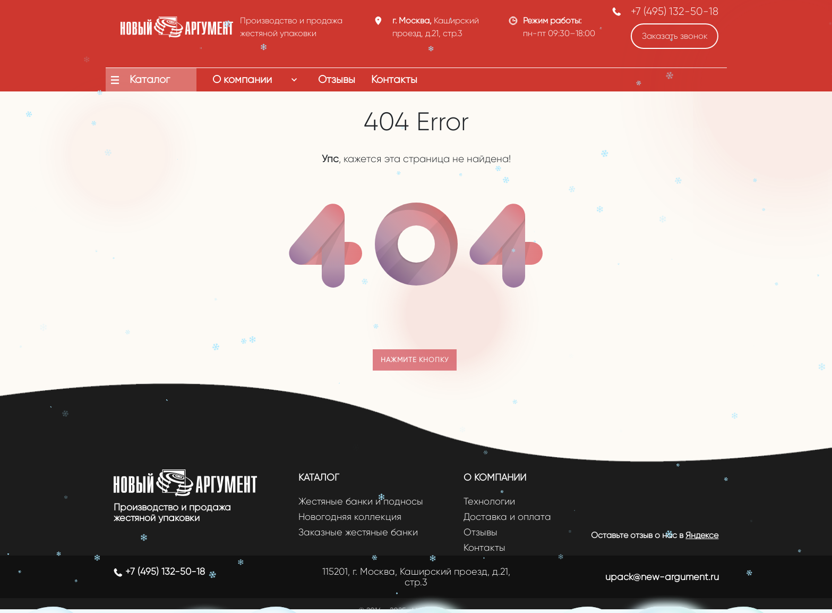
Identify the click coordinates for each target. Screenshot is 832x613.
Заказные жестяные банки (358, 532)
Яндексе (701, 535)
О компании (495, 477)
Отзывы (481, 532)
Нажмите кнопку (415, 360)
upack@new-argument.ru (662, 577)
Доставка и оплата (507, 517)
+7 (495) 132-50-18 (674, 11)
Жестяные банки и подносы (360, 502)
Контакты (484, 548)
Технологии (489, 502)
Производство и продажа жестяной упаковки (172, 512)
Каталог (318, 477)
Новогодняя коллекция (349, 517)
